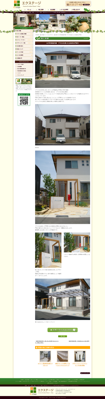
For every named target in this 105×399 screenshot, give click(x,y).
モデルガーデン (26, 381)
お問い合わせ (50, 383)
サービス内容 (67, 379)
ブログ (56, 383)
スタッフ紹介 (49, 381)
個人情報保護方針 (63, 381)
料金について (60, 379)
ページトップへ (85, 373)
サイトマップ (87, 381)
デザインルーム (35, 381)
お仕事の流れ (52, 379)
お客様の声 (81, 379)
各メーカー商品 (34, 379)
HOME (22, 379)
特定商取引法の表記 (72, 381)
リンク (80, 381)
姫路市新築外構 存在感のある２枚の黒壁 (79, 341)
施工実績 (27, 379)
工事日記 (42, 381)
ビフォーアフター (43, 379)
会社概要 (55, 381)
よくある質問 (75, 379)
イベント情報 (18, 381)
